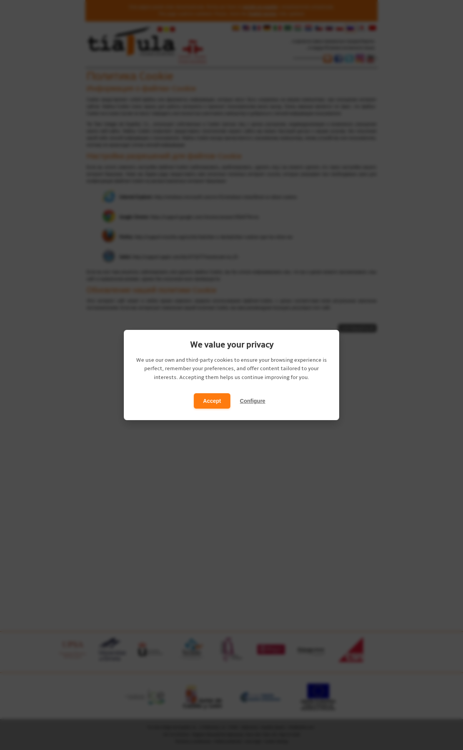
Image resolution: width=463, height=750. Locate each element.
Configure (252, 401)
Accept (212, 401)
